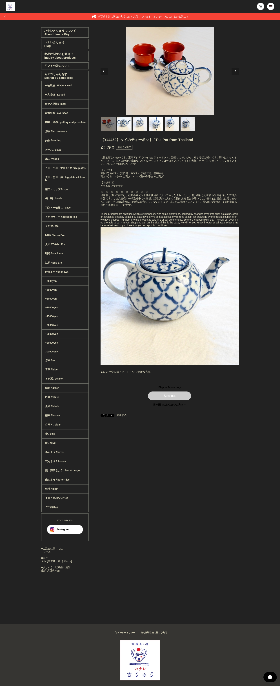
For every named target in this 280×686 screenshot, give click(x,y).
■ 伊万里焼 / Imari (55, 103)
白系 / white (52, 397)
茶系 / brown (52, 415)
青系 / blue (51, 369)
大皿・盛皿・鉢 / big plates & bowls (65, 179)
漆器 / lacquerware (56, 131)
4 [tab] (156, 124)
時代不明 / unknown (56, 271)
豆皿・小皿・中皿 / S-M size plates (65, 168)
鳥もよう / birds (54, 452)
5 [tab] (172, 124)
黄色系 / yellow (54, 378)
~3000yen (51, 281)
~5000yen (51, 289)
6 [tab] (188, 124)
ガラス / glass (53, 149)
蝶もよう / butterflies (57, 479)
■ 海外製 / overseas (56, 113)
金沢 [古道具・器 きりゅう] (56, 561)
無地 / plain (51, 488)
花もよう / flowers (55, 461)
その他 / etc (52, 226)
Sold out (170, 396)
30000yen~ (51, 351)
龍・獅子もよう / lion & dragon (63, 470)
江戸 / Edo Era (53, 262)
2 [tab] (124, 124)
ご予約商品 (51, 507)
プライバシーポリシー (124, 632)
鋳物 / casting (53, 140)
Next (235, 71)
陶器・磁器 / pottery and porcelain (65, 122)
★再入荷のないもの (56, 498)
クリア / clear (53, 424)
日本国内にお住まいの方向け (169, 404)
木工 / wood (52, 158)
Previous (104, 71)
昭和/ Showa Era (55, 235)
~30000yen (51, 342)
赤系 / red (50, 360)
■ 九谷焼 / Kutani (55, 94)
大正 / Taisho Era (55, 244)
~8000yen (51, 298)
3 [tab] (140, 124)
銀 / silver (50, 443)
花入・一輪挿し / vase (58, 207)
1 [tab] (108, 124)
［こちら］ (47, 551)
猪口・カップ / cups (56, 189)
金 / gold (50, 433)
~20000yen (51, 325)
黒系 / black (52, 406)
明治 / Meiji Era (54, 253)
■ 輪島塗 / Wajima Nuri (58, 85)
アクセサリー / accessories (61, 216)
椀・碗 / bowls (53, 198)
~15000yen (51, 316)
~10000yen (51, 307)
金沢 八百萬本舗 (50, 570)
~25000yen (51, 333)
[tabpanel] (170, 71)
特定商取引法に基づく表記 (154, 632)
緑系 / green (52, 387)
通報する (122, 415)
